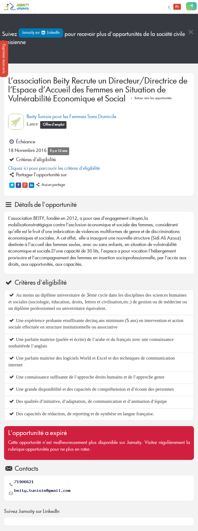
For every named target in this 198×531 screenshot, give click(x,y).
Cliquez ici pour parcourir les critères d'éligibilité (54, 169)
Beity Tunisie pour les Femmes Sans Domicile (71, 117)
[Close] (190, 32)
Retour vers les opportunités (150, 98)
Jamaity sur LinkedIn (41, 33)
